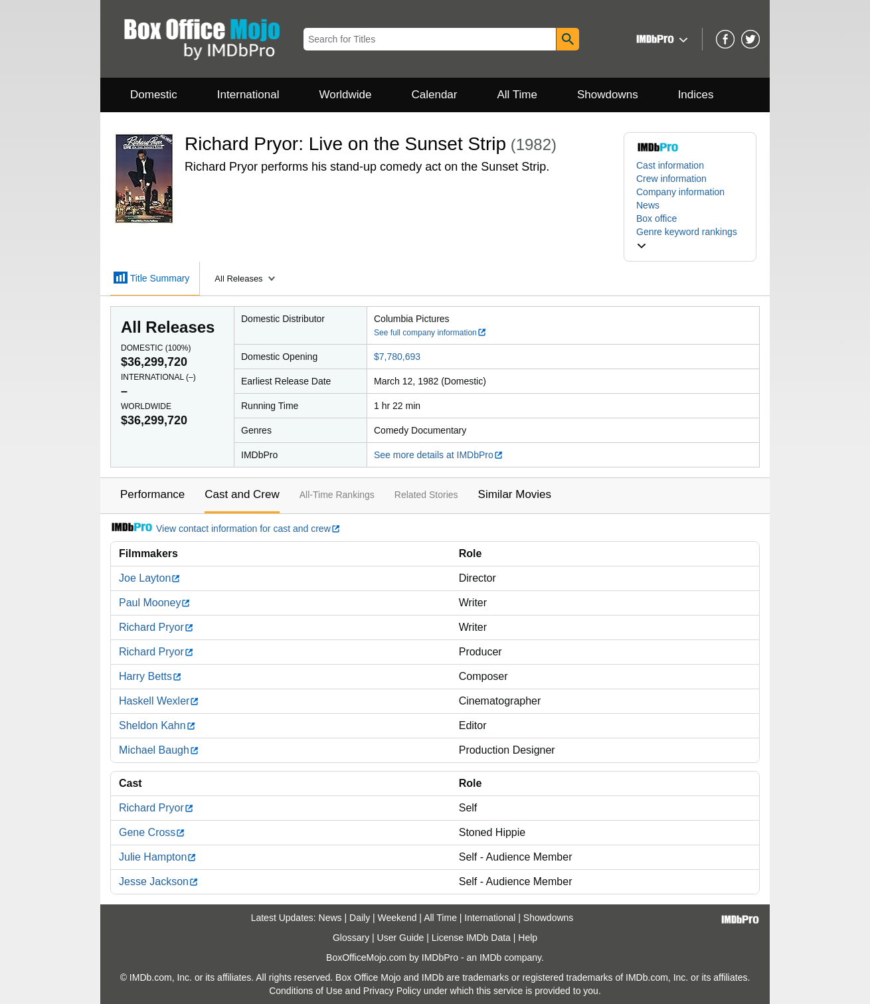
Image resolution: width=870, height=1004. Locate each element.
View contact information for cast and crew (225, 528)
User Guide (400, 937)
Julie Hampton (158, 857)
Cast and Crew (242, 494)
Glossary (351, 937)
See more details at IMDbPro (438, 455)
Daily (359, 917)
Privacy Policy (392, 990)
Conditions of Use (306, 990)
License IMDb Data (471, 937)
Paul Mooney (155, 602)
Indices (696, 94)
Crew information (671, 178)
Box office (656, 218)
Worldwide (345, 94)
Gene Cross (152, 832)
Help (527, 937)
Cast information (670, 165)
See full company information (430, 332)
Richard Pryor (156, 627)
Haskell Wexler (159, 701)
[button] (660, 39)
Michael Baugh (159, 750)
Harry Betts (150, 676)
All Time (517, 94)
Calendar (435, 94)
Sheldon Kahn (157, 725)
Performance (152, 494)
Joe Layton (150, 578)
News (647, 205)
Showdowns (607, 94)
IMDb (490, 957)
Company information (680, 192)
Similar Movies (515, 494)
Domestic (153, 94)
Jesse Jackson (159, 881)
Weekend (397, 917)
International (248, 94)
